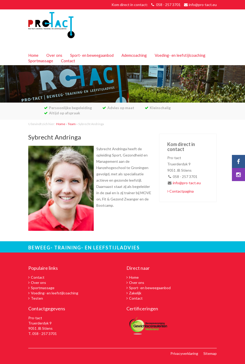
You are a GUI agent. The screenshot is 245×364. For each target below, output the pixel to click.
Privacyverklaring (184, 353)
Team (72, 124)
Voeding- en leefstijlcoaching (180, 55)
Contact (68, 60)
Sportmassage (40, 60)
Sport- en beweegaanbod (92, 55)
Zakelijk (135, 293)
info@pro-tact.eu (203, 4)
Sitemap (210, 353)
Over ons (54, 55)
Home (33, 55)
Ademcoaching (134, 55)
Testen (37, 298)
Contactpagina (180, 191)
